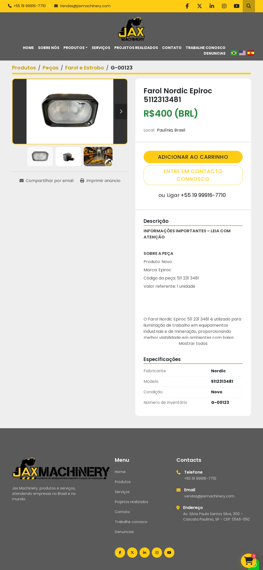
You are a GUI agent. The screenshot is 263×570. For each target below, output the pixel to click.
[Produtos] (24, 67)
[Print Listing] (100, 181)
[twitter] (199, 6)
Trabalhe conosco (206, 47)
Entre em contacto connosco (193, 175)
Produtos (73, 47)
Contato (172, 47)
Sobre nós (48, 47)
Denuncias (215, 53)
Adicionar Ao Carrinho (193, 157)
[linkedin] (212, 6)
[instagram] (224, 6)
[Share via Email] (46, 181)
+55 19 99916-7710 (30, 5)
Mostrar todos (193, 343)
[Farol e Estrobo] (84, 67)
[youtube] (236, 6)
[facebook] (187, 6)
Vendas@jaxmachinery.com (85, 5)
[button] (75, 48)
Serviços (101, 47)
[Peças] (51, 67)
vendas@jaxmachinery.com (209, 496)
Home (28, 47)
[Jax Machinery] (61, 468)
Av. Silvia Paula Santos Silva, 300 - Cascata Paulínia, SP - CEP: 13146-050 (216, 516)
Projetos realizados (136, 47)
